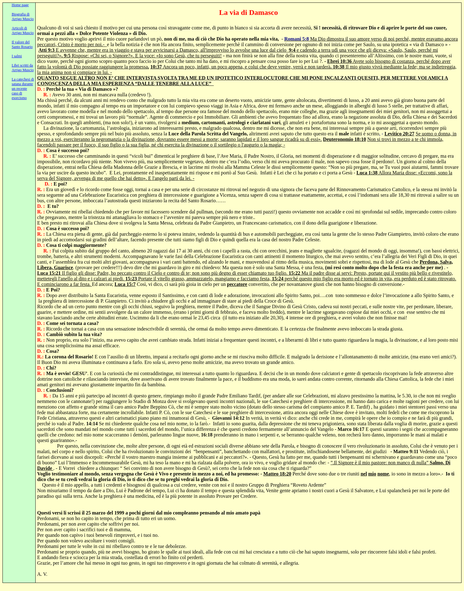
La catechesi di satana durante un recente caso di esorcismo (23, 88)
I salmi (17, 56)
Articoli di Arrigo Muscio (23, 30)
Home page (20, 5)
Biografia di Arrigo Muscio (23, 16)
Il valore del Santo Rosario (22, 44)
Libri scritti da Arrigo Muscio (23, 67)
